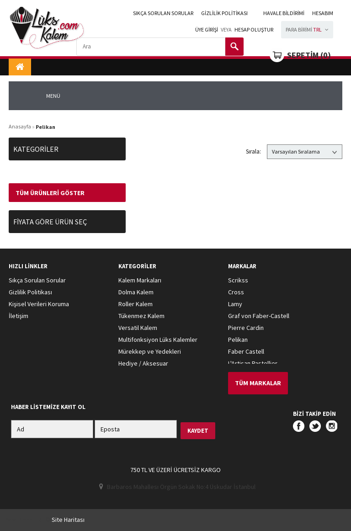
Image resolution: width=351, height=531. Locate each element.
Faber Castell (246, 351)
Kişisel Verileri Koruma (39, 304)
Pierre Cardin (246, 328)
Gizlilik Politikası (224, 13)
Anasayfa (20, 126)
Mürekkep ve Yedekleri (149, 351)
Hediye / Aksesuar (143, 363)
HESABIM (322, 13)
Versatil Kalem (137, 328)
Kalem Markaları (139, 280)
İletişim (18, 316)
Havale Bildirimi (283, 13)
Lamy (235, 304)
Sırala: (253, 151)
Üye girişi (206, 29)
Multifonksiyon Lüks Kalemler (157, 339)
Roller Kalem (135, 304)
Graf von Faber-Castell (258, 316)
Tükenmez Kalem (141, 316)
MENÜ (53, 95)
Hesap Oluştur (253, 29)
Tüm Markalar (258, 383)
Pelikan (238, 339)
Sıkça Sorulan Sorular (163, 13)
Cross (236, 292)
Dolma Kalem (136, 292)
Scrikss (238, 280)
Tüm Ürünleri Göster (50, 193)
